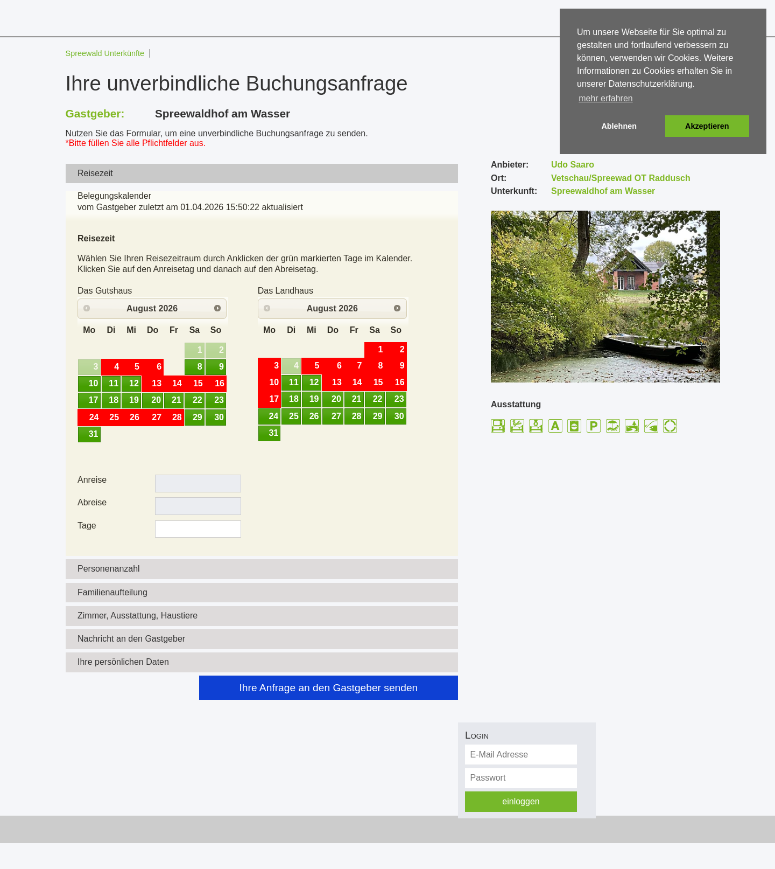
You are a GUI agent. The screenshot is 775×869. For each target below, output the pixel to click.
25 (294, 416)
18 (113, 400)
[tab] (262, 174)
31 (93, 434)
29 (197, 417)
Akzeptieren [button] (707, 126)
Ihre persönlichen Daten (123, 661)
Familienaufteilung (112, 592)
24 (273, 416)
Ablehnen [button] (619, 126)
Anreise (92, 479)
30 (219, 417)
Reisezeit (95, 173)
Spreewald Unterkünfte (105, 53)
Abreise (92, 502)
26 (314, 416)
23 (219, 400)
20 (156, 400)
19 (134, 400)
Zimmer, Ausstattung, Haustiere (138, 615)
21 (176, 400)
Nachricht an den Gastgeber (131, 638)
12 (134, 383)
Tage (87, 525)
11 (113, 383)
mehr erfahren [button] (606, 98)
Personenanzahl (109, 568)
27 (336, 416)
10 (93, 383)
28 (357, 416)
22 (197, 400)
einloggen (520, 801)
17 (93, 400)
